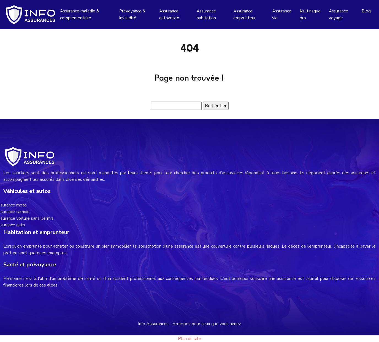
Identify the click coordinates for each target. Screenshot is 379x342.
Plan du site (189, 339)
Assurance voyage (338, 14)
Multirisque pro (310, 14)
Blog (366, 11)
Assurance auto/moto (169, 14)
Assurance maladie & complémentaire (79, 14)
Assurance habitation (206, 14)
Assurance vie (281, 14)
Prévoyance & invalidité (132, 14)
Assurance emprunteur (244, 14)
